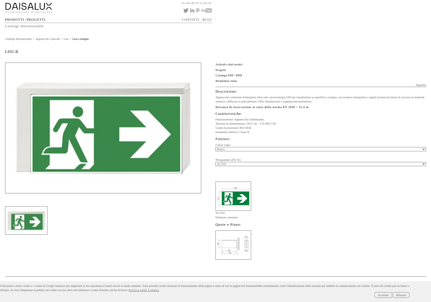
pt (205, 2)
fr (197, 2)
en (187, 2)
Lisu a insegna (80, 38)
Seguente (421, 84)
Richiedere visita (226, 81)
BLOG (207, 20)
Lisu (66, 38)
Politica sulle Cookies (144, 290)
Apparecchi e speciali (48, 38)
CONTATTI (190, 20)
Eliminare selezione (227, 217)
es (183, 2)
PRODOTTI (14, 20)
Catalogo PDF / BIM (229, 75)
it (201, 2)
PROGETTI (36, 20)
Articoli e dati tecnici (229, 64)
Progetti (221, 70)
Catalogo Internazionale (24, 26)
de (192, 2)
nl (209, 2)
